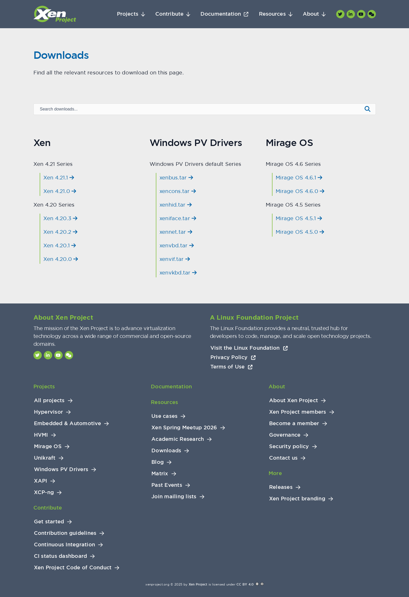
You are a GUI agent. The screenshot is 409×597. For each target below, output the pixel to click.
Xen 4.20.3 (60, 218)
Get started (49, 521)
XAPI (40, 481)
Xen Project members (297, 412)
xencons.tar (177, 191)
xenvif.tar (174, 259)
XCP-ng (44, 492)
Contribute (169, 14)
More (275, 473)
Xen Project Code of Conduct (73, 567)
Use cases (164, 416)
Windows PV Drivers (61, 469)
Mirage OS (48, 446)
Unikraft (45, 458)
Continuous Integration (64, 544)
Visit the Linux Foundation (249, 347)
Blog (157, 462)
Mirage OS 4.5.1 (299, 218)
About (311, 14)
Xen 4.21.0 (59, 191)
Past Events (166, 485)
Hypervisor (48, 412)
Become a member (294, 423)
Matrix (159, 473)
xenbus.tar (176, 177)
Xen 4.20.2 (60, 232)
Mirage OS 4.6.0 (300, 191)
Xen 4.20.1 (59, 245)
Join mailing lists (174, 496)
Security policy (289, 446)
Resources (272, 14)
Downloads (166, 450)
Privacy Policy (233, 357)
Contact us (283, 458)
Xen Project (198, 584)
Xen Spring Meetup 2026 (184, 427)
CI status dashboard (60, 556)
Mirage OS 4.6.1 (299, 177)
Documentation (220, 14)
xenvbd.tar (176, 245)
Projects (127, 14)
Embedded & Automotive (67, 423)
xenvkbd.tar (178, 272)
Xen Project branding (297, 498)
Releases (281, 487)
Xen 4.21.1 (58, 177)
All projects (49, 400)
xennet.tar (175, 232)
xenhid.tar (175, 204)
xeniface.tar (178, 218)
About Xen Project (293, 400)
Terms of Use (231, 366)
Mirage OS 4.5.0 (300, 232)
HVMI (41, 435)
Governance (285, 435)
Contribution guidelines (65, 533)
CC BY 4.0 (245, 584)
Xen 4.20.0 (60, 259)
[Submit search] (367, 109)
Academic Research (177, 439)
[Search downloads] (197, 109)
